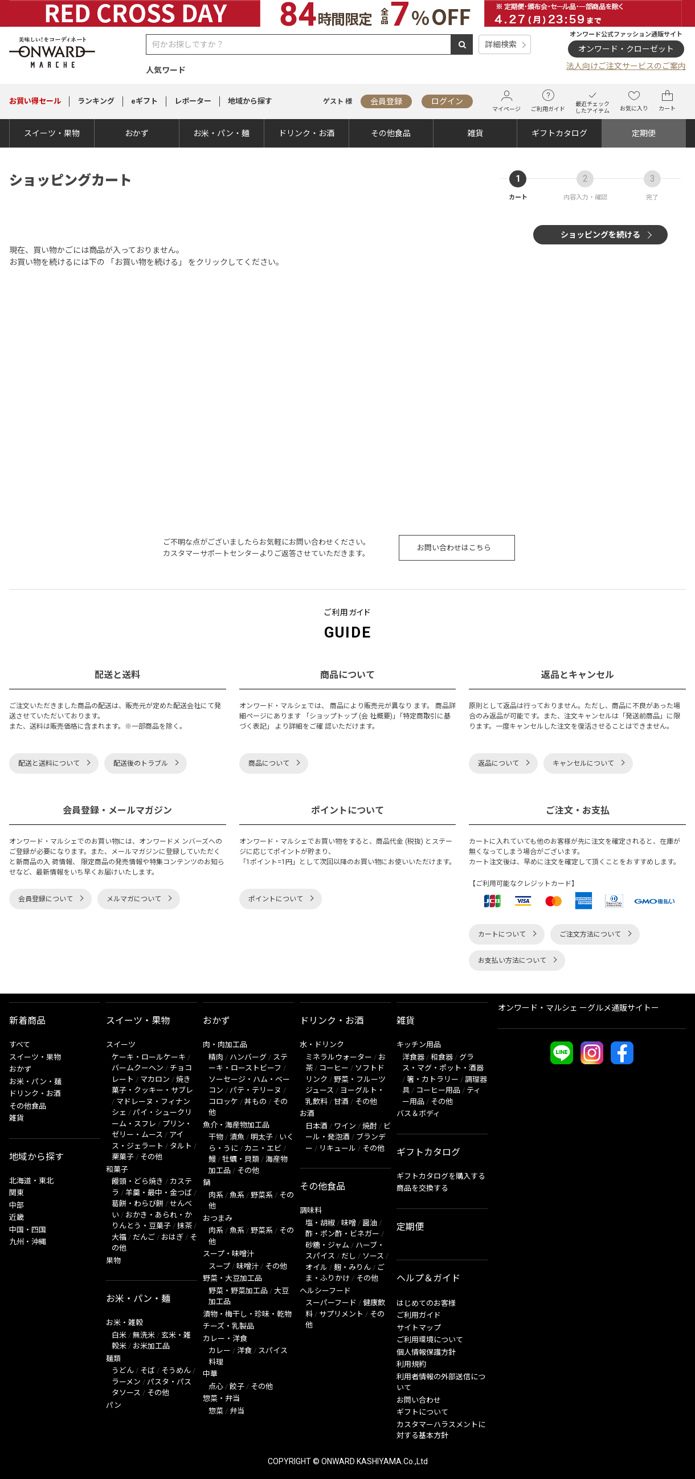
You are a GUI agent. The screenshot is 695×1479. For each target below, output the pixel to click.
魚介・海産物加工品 (236, 1125)
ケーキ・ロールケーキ (149, 1057)
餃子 (237, 1386)
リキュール (337, 1148)
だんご (144, 1237)
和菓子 (117, 1169)
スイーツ (121, 1044)
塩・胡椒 (320, 1223)
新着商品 (27, 1020)
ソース (373, 1256)
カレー (219, 1350)
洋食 (244, 1350)
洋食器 (413, 1057)
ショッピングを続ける (600, 234)
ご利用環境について (429, 1339)
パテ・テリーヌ (255, 1090)
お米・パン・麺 (221, 133)
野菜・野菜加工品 (238, 1290)
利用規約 (411, 1364)
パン (113, 1405)
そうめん (176, 1370)
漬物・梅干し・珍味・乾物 (247, 1314)
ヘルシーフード (325, 1290)
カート (667, 101)
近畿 (16, 1217)
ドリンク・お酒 (306, 133)
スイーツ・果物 (52, 133)
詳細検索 (501, 44)
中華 (210, 1374)
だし (348, 1256)
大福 (119, 1237)
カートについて (502, 934)
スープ (219, 1266)
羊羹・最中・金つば (158, 1192)
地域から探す (250, 101)
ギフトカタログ (559, 133)
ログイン (447, 101)
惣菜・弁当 (221, 1398)
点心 (215, 1386)
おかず (137, 133)
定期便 (644, 133)
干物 (215, 1137)
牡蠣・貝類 (240, 1159)
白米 (119, 1335)
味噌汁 (247, 1266)
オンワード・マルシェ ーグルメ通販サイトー (578, 1007)
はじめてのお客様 (426, 1303)
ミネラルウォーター (338, 1057)
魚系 (237, 1195)
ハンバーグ (248, 1057)
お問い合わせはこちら (454, 548)
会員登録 (386, 101)
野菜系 (262, 1195)
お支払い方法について (512, 961)
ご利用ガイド (548, 100)
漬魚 (237, 1137)
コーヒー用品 (438, 1090)
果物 (113, 1260)
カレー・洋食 (225, 1338)
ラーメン (126, 1382)
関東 (16, 1192)
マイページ (506, 101)
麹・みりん (352, 1267)
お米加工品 (151, 1346)
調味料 (311, 1210)
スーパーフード (331, 1302)
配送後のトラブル (140, 763)
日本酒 (316, 1126)
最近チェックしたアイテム (592, 101)
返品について (498, 763)
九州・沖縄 (27, 1241)
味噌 (348, 1223)
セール (35, 101)
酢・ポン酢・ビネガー (342, 1233)
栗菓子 (123, 1157)
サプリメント (341, 1314)
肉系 (215, 1195)
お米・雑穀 (124, 1322)
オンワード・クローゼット (626, 49)
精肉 (215, 1057)
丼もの (255, 1101)
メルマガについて (134, 899)
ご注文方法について (590, 934)
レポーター (192, 101)
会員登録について (45, 899)
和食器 (442, 1057)
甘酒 (341, 1101)
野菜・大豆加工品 (232, 1278)
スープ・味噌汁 (228, 1253)
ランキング (96, 101)
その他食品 (391, 133)
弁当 (237, 1411)
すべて (19, 1044)
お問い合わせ (418, 1400)
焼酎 (369, 1126)
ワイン (345, 1126)
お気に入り (634, 101)
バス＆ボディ (418, 1113)
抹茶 (184, 1225)
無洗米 (144, 1335)
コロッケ (223, 1101)
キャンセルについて (583, 763)
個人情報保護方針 (426, 1352)
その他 (151, 1157)
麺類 (113, 1358)
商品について (268, 763)
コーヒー (334, 1068)
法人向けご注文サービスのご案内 (626, 66)
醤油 (369, 1223)
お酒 (307, 1113)
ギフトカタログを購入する (440, 1176)
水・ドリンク (322, 1044)
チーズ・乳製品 (228, 1326)
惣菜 (215, 1411)
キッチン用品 (418, 1044)
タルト (181, 1146)
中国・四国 (27, 1229)
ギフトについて (422, 1412)
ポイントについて (275, 899)
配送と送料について (49, 763)
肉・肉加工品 (225, 1044)
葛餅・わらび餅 (137, 1203)
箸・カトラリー (433, 1079)
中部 (16, 1205)
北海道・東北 (31, 1180)
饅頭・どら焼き (137, 1181)
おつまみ (217, 1218)
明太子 (262, 1137)
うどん (123, 1370)
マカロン (155, 1079)
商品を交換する (422, 1188)
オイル (316, 1267)
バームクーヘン (137, 1068)
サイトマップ (418, 1327)
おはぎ (172, 1237)
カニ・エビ (262, 1148)
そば (147, 1370)
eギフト (144, 101)
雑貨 (475, 133)
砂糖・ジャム (327, 1245)
